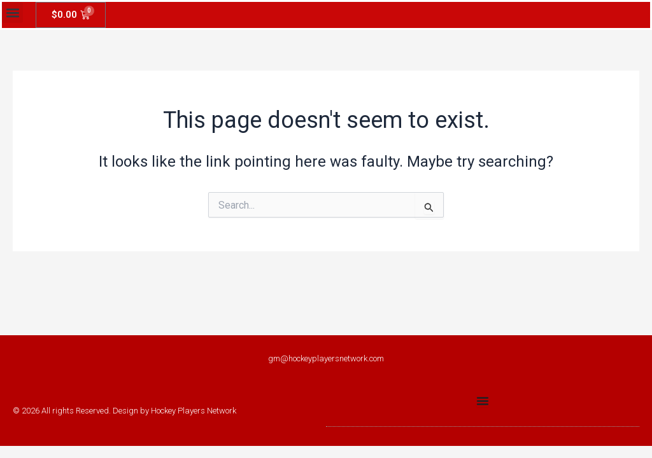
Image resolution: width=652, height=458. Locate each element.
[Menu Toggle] (482, 400)
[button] (12, 12)
